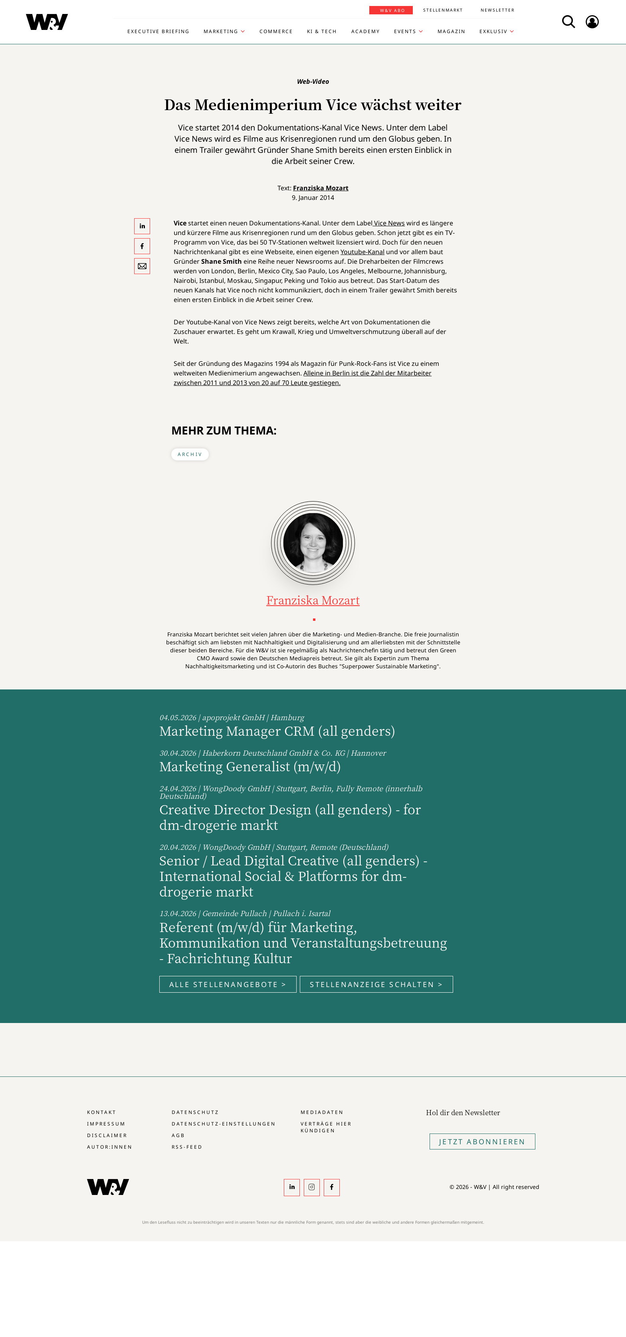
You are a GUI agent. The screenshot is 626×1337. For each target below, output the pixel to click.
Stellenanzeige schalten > (376, 984)
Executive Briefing (158, 31)
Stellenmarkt (443, 10)
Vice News (388, 223)
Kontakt (102, 1112)
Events (405, 31)
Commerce (276, 31)
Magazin (452, 31)
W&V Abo (392, 10)
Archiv (190, 454)
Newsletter (498, 10)
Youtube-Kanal (362, 251)
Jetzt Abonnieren (482, 1141)
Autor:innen (110, 1146)
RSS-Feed (187, 1146)
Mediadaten (322, 1112)
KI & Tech (322, 31)
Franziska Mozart (321, 188)
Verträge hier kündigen (326, 1127)
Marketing (221, 31)
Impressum (106, 1123)
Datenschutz (195, 1112)
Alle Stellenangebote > (228, 984)
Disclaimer (107, 1135)
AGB (178, 1135)
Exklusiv (493, 31)
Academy (365, 31)
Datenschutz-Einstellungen (224, 1123)
